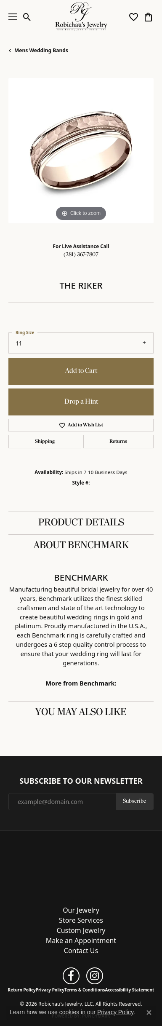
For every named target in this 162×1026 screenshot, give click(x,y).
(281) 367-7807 (81, 254)
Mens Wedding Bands (41, 50)
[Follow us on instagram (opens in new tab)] (94, 975)
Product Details (81, 523)
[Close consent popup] (148, 1012)
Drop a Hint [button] (81, 401)
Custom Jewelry (81, 930)
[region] (81, 150)
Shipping (45, 441)
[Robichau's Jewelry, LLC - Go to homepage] (81, 865)
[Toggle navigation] (10, 17)
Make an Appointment (81, 940)
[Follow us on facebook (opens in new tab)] (71, 975)
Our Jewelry (81, 910)
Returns (118, 441)
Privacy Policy (50, 990)
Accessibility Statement (129, 990)
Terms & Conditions (84, 990)
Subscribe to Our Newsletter (80, 781)
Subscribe (134, 801)
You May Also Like (81, 712)
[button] (27, 16)
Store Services (81, 920)
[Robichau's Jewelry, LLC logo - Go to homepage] (81, 16)
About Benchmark (81, 546)
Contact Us (81, 950)
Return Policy (22, 990)
